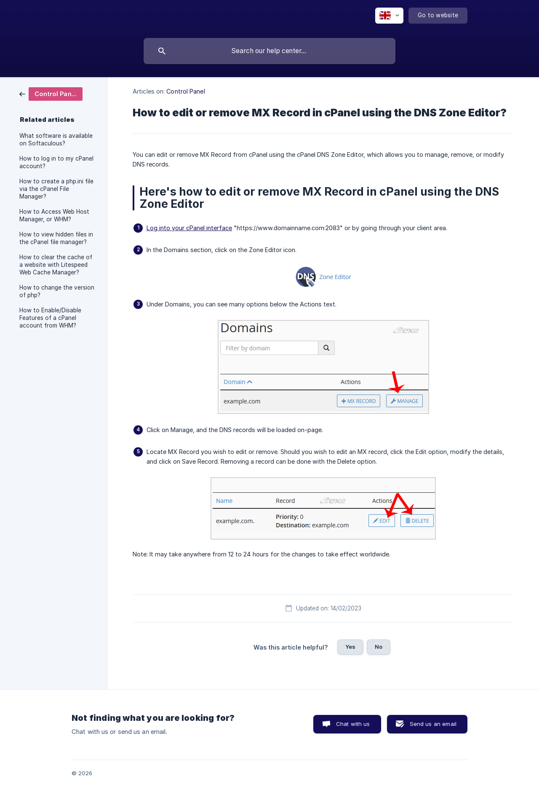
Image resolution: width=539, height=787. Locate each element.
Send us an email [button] (433, 723)
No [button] (378, 646)
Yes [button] (350, 646)
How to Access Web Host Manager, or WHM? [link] (54, 215)
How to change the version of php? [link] (56, 291)
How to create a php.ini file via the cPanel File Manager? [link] (56, 189)
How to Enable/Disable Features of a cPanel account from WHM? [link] (50, 318)
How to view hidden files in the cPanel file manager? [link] (56, 238)
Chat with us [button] (353, 723)
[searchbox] (269, 51)
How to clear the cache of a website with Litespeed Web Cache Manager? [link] (55, 265)
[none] (389, 16)
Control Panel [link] (185, 91)
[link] (51, 93)
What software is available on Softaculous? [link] (56, 139)
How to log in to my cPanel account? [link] (56, 162)
